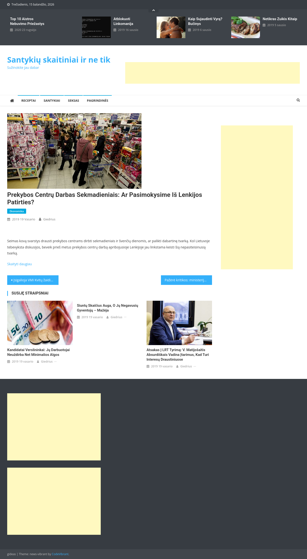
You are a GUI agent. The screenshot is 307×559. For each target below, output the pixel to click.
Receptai (28, 100)
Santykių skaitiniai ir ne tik (58, 59)
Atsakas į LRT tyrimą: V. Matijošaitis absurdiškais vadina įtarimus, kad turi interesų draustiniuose (178, 355)
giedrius (49, 219)
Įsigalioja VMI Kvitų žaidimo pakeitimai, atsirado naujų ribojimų (36, 280)
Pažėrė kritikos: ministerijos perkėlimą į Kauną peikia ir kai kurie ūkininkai (188, 280)
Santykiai (52, 100)
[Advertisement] (212, 73)
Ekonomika (17, 211)
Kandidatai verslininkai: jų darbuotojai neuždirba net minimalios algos (38, 352)
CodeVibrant (60, 554)
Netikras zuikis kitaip (280, 19)
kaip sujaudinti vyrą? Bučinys (205, 21)
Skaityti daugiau (19, 264)
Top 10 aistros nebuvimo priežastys (27, 21)
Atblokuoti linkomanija (123, 21)
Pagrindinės (97, 100)
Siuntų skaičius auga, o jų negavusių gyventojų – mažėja (107, 307)
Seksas (73, 100)
